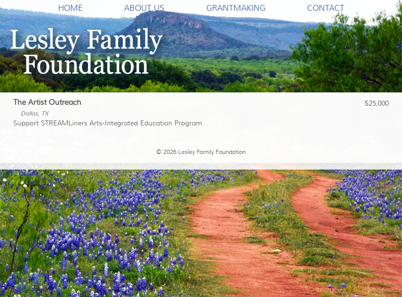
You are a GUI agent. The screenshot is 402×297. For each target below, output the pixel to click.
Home (70, 8)
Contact (325, 8)
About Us (144, 8)
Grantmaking (236, 8)
